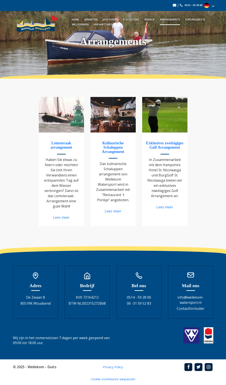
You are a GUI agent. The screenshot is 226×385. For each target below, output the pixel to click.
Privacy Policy (113, 367)
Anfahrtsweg (103, 24)
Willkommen (80, 24)
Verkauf (149, 19)
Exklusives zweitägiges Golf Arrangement (165, 145)
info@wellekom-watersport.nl (191, 300)
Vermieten (91, 19)
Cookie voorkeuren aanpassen (113, 379)
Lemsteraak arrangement (61, 145)
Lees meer (61, 217)
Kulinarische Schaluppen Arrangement (113, 147)
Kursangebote (195, 19)
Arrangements (170, 19)
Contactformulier (190, 308)
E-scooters (131, 19)
